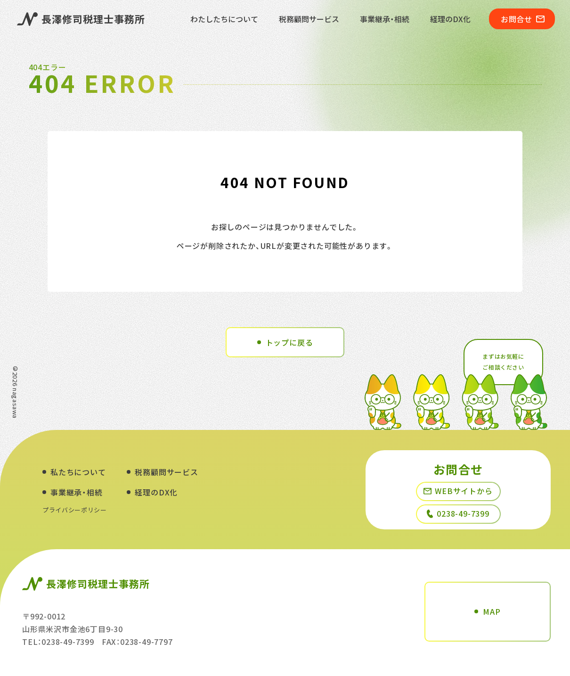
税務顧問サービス (309, 19)
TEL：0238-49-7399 (58, 641)
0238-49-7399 (458, 513)
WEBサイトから (457, 490)
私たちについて (78, 472)
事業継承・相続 (384, 19)
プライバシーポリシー (74, 509)
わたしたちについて (224, 19)
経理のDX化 (450, 19)
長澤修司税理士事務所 (81, 19)
